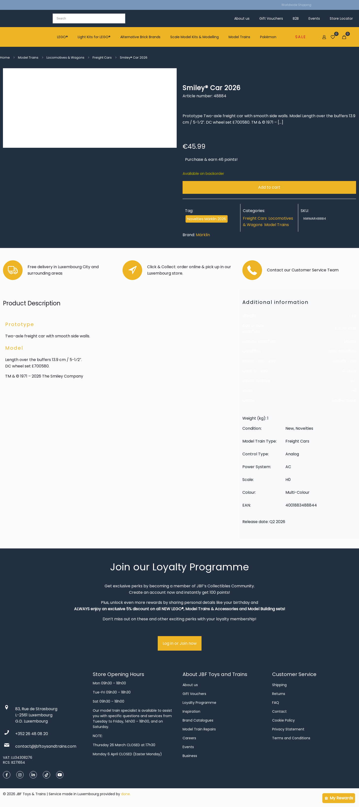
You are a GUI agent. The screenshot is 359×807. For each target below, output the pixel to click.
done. (126, 793)
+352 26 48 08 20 (31, 734)
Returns (278, 693)
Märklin (203, 235)
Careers (189, 738)
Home (5, 57)
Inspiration (191, 711)
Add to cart (269, 187)
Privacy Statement (288, 729)
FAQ (275, 702)
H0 (353, 390)
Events (188, 746)
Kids (352, 328)
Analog (349, 371)
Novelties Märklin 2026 (206, 218)
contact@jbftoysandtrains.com (45, 746)
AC (353, 380)
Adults (340, 328)
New (332, 351)
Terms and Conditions (291, 738)
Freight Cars (102, 57)
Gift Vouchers (194, 693)
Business (190, 755)
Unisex (349, 341)
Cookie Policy (283, 720)
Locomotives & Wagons (65, 57)
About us (190, 684)
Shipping (279, 684)
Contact (279, 711)
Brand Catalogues (198, 720)
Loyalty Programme (199, 702)
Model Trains (28, 57)
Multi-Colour (344, 400)
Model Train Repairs (199, 729)
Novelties (347, 351)
